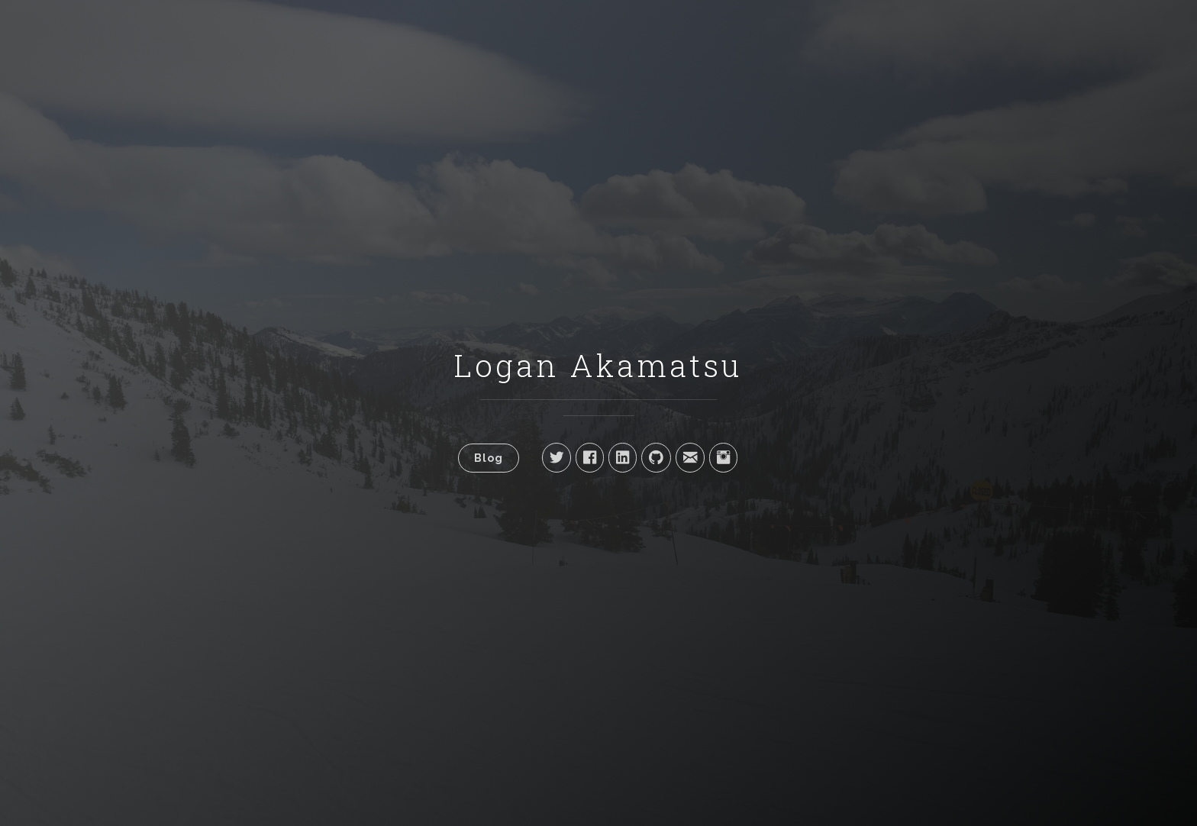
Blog (488, 457)
